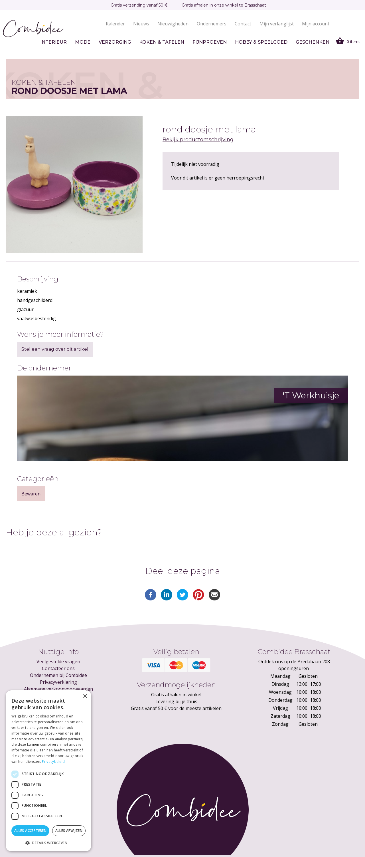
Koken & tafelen (161, 42)
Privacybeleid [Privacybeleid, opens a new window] (53, 761)
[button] (48, 843)
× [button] (85, 696)
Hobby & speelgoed (261, 42)
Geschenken (312, 42)
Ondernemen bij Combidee (58, 675)
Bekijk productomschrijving (198, 139)
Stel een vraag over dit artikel (54, 349)
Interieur (53, 42)
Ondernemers (211, 24)
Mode (82, 42)
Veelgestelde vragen (58, 661)
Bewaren (30, 494)
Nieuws (141, 24)
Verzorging (115, 42)
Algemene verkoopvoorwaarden (58, 689)
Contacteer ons (58, 668)
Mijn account (315, 24)
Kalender (115, 24)
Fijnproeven (209, 42)
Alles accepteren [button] (30, 830)
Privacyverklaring (58, 682)
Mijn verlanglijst (276, 24)
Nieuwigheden (172, 24)
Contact (243, 24)
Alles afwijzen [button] (69, 830)
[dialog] (48, 770)
